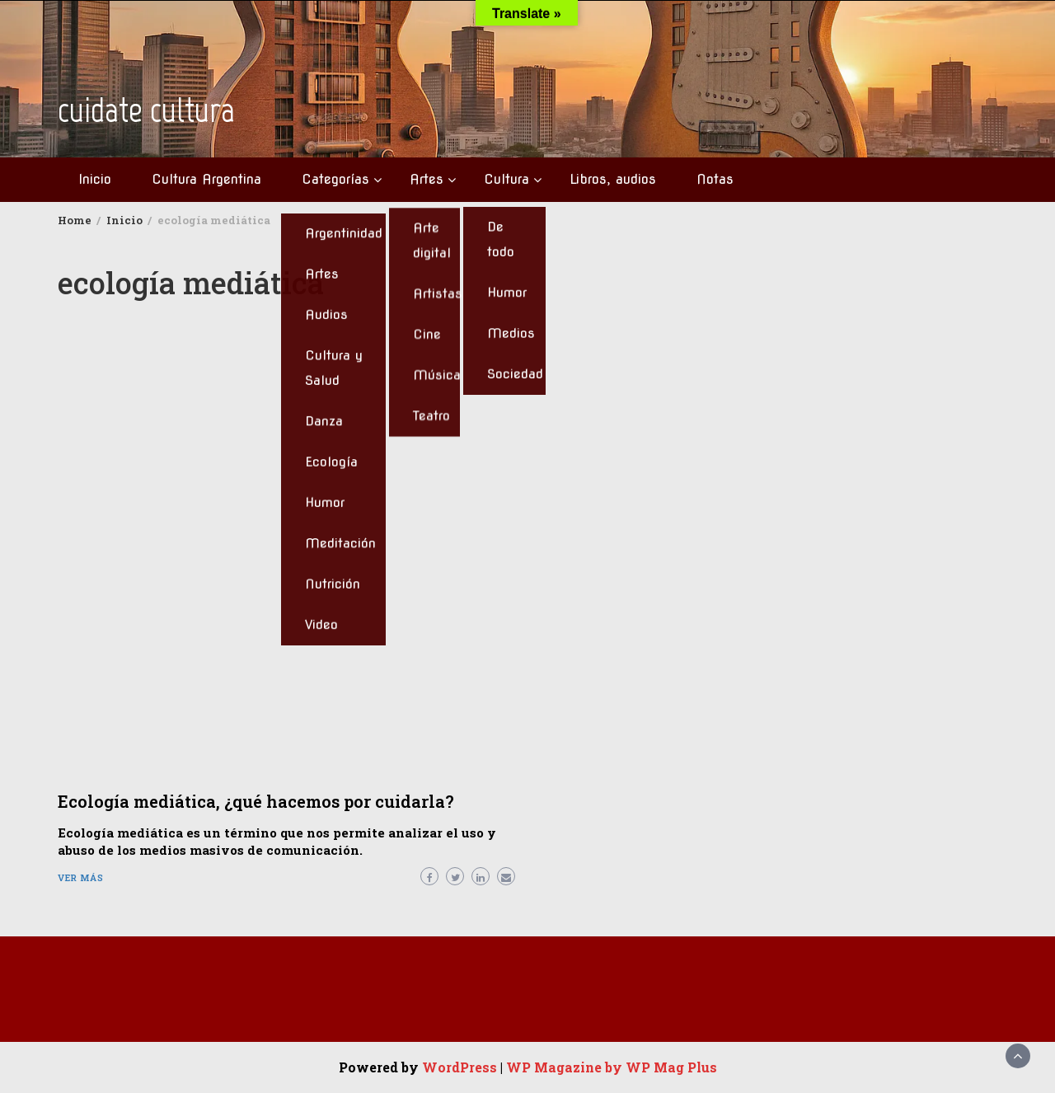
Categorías (335, 179)
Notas (715, 179)
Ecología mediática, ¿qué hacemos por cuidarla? (256, 801)
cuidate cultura (146, 110)
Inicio (94, 179)
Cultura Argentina (206, 179)
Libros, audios (613, 179)
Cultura (506, 179)
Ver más (81, 877)
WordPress (459, 1067)
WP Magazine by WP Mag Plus (611, 1067)
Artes (426, 179)
